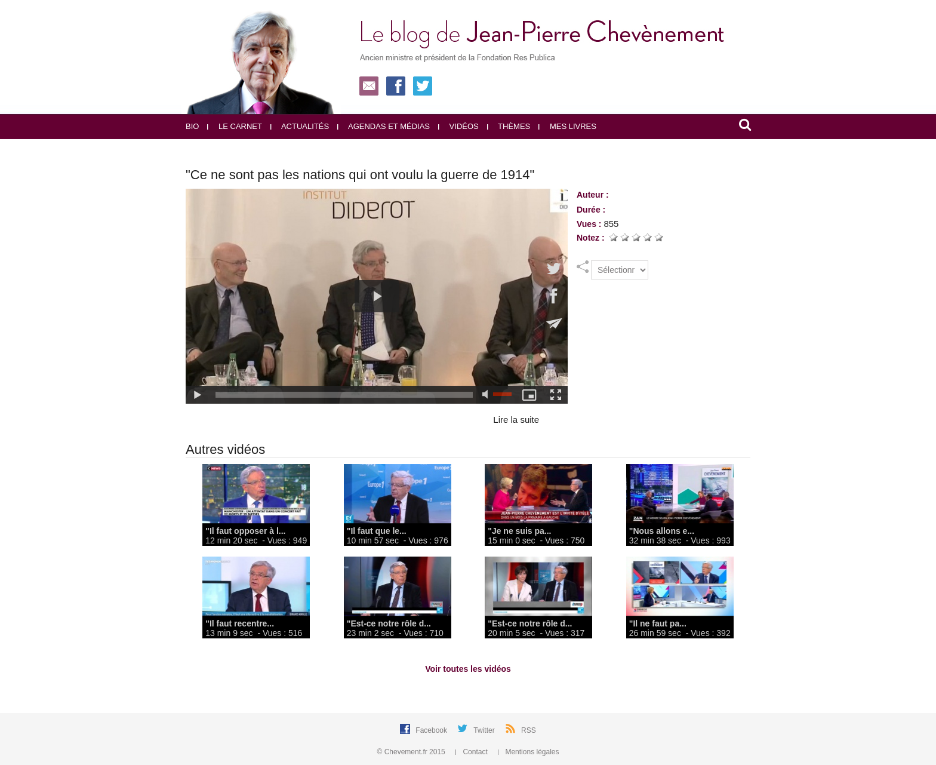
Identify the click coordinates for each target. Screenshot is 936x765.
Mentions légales (528, 752)
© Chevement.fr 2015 (412, 752)
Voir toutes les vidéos (468, 669)
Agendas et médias (383, 126)
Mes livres (567, 126)
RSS (528, 730)
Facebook (432, 730)
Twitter (485, 730)
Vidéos (458, 126)
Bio (192, 126)
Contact (472, 752)
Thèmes (509, 126)
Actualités (299, 126)
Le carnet (234, 126)
